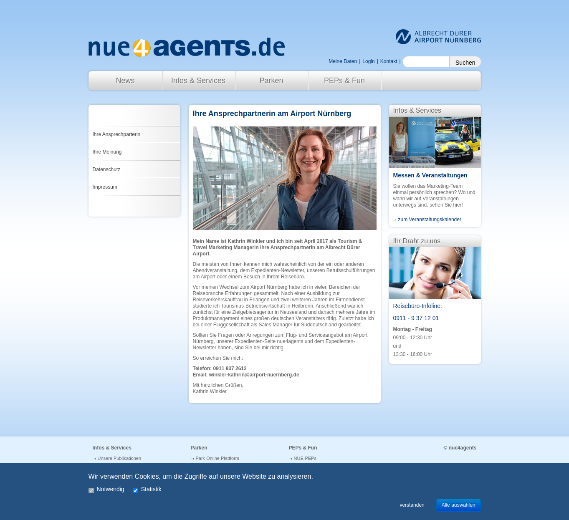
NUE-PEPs (305, 458)
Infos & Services (198, 80)
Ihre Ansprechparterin (117, 134)
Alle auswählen (458, 505)
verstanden (412, 505)
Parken (271, 80)
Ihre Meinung (107, 151)
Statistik (147, 489)
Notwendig (106, 489)
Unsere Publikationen (120, 458)
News (125, 80)
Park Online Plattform (218, 458)
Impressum (105, 186)
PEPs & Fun (344, 80)
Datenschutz (107, 169)
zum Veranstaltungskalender (429, 219)
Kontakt (388, 61)
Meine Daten (343, 61)
